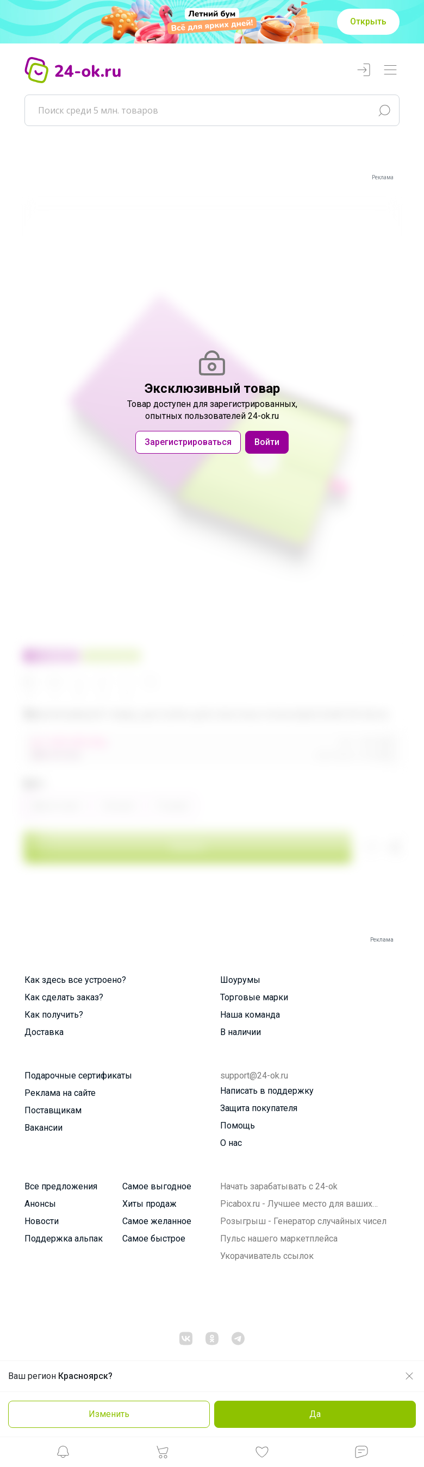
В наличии (240, 1032)
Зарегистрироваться (188, 442)
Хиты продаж (149, 1204)
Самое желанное (156, 1221)
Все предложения (60, 1186)
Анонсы (40, 1204)
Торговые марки (254, 997)
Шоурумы (240, 980)
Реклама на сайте (60, 1093)
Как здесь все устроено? (75, 980)
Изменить (109, 1414)
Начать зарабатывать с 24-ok (279, 1186)
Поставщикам (53, 1110)
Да (315, 1414)
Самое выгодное (156, 1186)
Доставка (44, 1032)
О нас (231, 1143)
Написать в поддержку (267, 1091)
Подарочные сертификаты (78, 1075)
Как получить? (53, 1015)
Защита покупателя (258, 1108)
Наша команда (250, 1015)
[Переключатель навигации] (390, 70)
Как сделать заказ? (63, 997)
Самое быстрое (153, 1238)
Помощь (237, 1125)
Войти (266, 442)
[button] (63, 1455)
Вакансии (43, 1128)
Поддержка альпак (63, 1238)
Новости (41, 1221)
